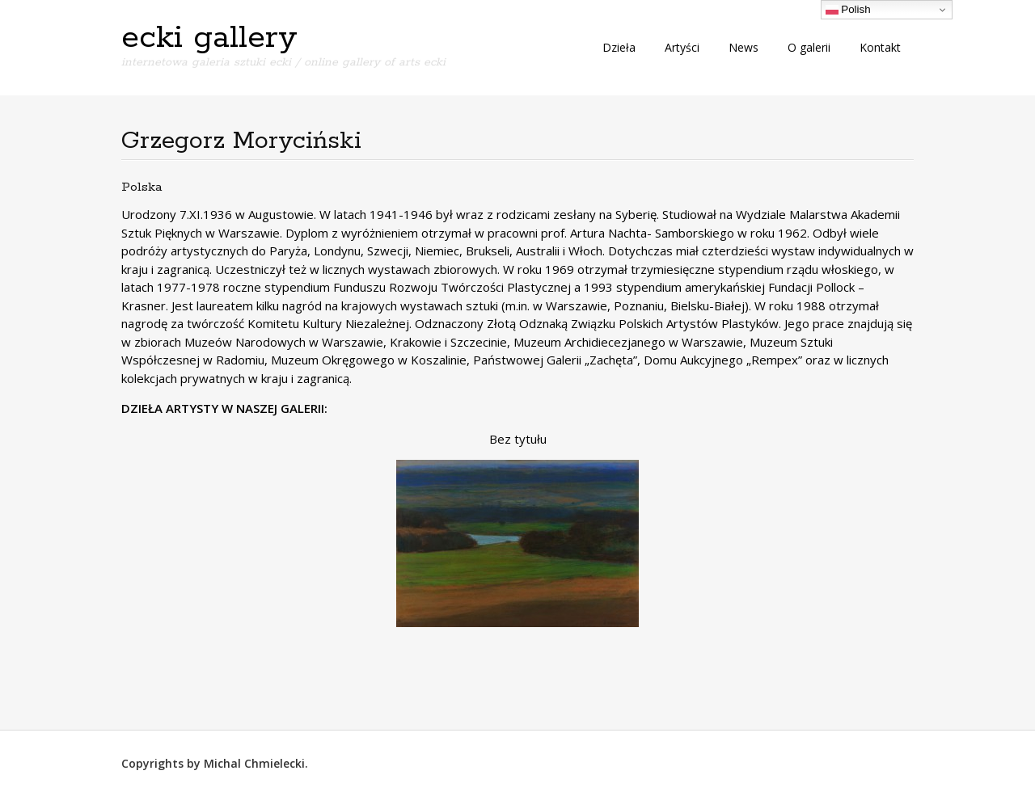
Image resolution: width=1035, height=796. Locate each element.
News (743, 47)
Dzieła (619, 47)
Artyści (682, 47)
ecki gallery (209, 38)
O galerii (809, 47)
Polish (848, 9)
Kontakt (880, 47)
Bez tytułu (518, 439)
